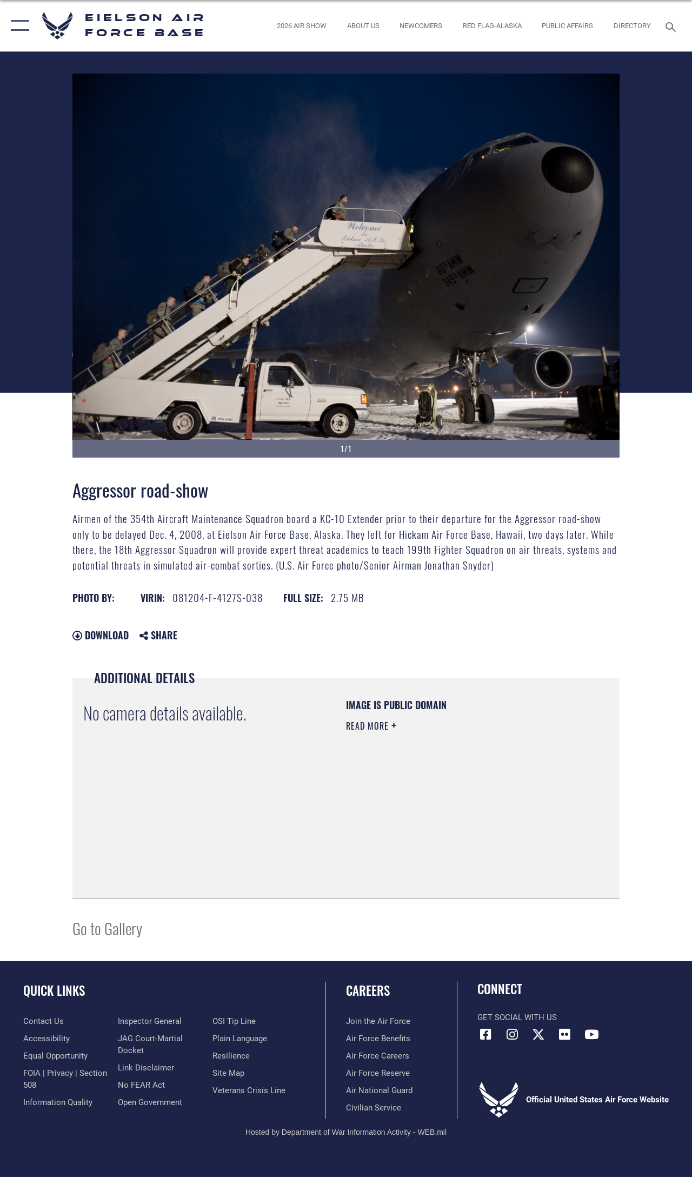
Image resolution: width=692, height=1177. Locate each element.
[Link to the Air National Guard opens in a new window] (379, 1090)
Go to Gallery (107, 928)
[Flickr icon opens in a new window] (565, 1034)
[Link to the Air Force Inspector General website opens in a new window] (150, 1021)
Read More (368, 725)
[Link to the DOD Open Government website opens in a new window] (150, 1102)
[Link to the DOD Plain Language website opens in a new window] (239, 1038)
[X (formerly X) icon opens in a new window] (538, 1034)
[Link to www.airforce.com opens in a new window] (378, 1021)
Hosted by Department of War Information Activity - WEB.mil (346, 1132)
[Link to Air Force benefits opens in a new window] (378, 1038)
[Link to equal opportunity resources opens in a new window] (55, 1056)
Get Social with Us (517, 1017)
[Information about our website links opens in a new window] (146, 1068)
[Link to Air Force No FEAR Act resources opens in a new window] (141, 1085)
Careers (368, 991)
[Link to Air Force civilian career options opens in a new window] (373, 1108)
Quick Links (54, 991)
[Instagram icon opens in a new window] (512, 1034)
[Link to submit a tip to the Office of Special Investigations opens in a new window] (234, 1021)
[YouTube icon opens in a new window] (591, 1034)
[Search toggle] (672, 25)
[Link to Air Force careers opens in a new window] (377, 1056)
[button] (17, 25)
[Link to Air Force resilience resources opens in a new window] (231, 1056)
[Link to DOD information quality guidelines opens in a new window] (57, 1102)
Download (100, 635)
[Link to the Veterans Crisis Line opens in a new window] (248, 1090)
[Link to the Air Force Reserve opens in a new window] (378, 1073)
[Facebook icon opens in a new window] (485, 1034)
